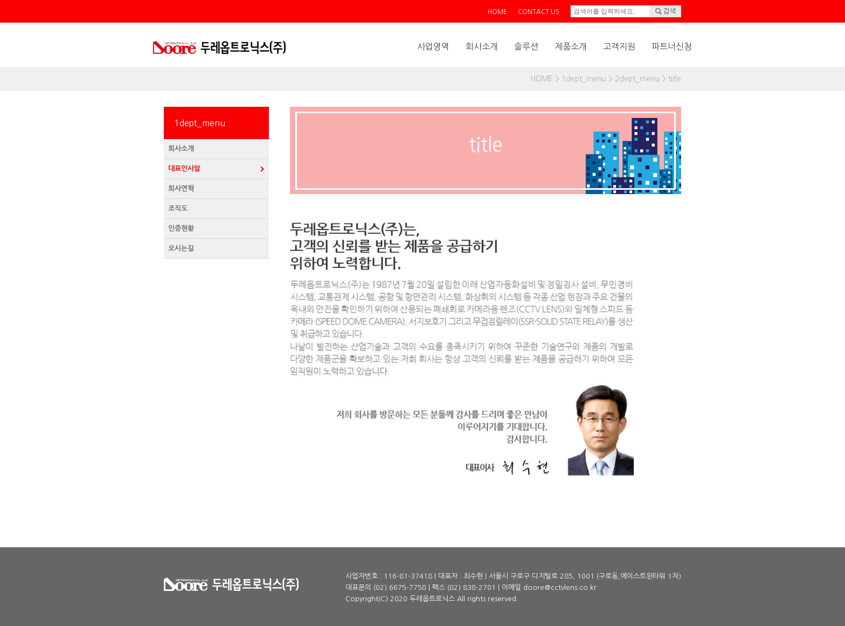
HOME (497, 12)
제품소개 (571, 46)
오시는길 (181, 248)
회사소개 (482, 46)
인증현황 (181, 228)
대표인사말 (184, 168)
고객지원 (619, 46)
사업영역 (433, 46)
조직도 (178, 208)
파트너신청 (672, 46)
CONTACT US (538, 12)
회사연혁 (181, 188)
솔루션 (526, 46)
